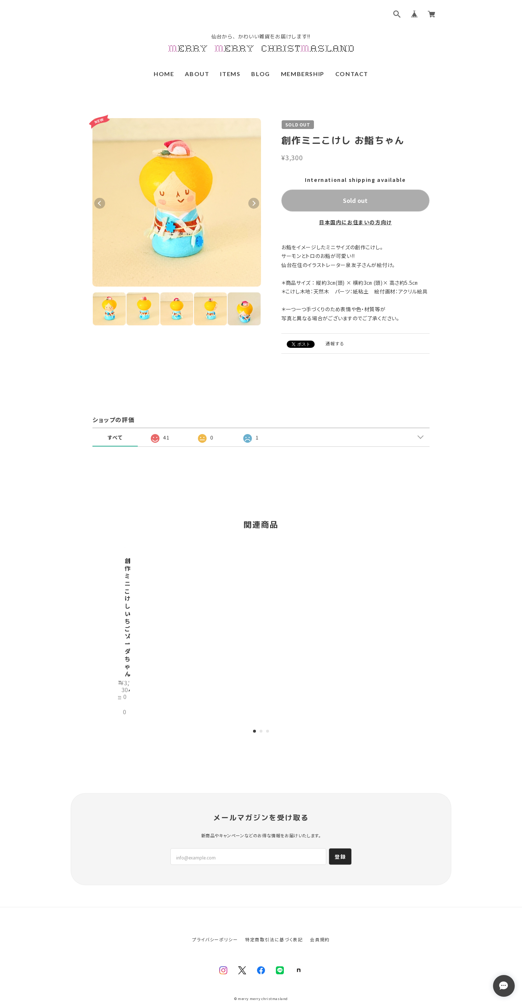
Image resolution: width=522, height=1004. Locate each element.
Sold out (355, 200)
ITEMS (230, 73)
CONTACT (351, 73)
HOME (164, 73)
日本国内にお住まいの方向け (355, 222)
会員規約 (320, 912)
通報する (335, 343)
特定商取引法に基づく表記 (274, 912)
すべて (115, 437)
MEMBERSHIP (302, 73)
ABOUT (197, 73)
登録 (340, 829)
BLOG (260, 73)
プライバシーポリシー (215, 912)
